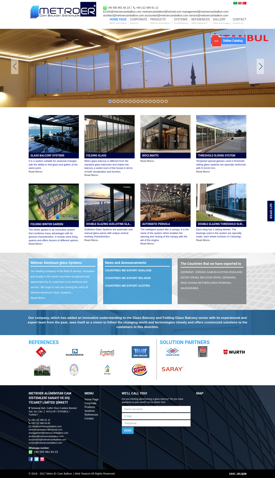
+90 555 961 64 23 (116, 8)
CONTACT (239, 21)
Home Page (92, 399)
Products (90, 407)
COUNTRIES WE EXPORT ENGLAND (128, 270)
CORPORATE (138, 21)
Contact (89, 418)
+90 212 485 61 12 (145, 7)
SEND (128, 430)
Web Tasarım (83, 473)
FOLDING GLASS (96, 155)
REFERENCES (200, 21)
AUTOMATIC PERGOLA (156, 224)
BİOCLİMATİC (150, 155)
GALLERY (221, 21)
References (91, 414)
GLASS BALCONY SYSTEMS (47, 155)
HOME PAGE (118, 21)
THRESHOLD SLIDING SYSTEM (216, 155)
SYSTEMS (181, 21)
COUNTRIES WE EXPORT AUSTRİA (127, 285)
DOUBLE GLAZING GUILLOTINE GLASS (109, 224)
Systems (90, 410)
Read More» (36, 171)
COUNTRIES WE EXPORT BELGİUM (128, 278)
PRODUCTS (160, 21)
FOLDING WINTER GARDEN (47, 224)
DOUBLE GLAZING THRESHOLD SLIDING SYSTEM (222, 224)
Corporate (90, 403)
